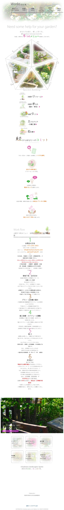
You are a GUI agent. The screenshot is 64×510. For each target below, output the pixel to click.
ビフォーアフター (32, 456)
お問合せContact (59, 9)
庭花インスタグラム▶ (32, 502)
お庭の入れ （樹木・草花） (34, 104)
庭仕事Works (23, 9)
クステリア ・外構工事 (33, 122)
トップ (17, 442)
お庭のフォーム (35, 96)
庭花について (32, 442)
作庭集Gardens (32, 9)
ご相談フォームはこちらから (10, 431)
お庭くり (33, 113)
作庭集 (17, 456)
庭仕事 (46, 442)
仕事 (32, 131)
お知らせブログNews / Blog (50, 9)
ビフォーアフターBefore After (41, 9)
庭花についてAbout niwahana (15, 9)
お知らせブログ (46, 456)
